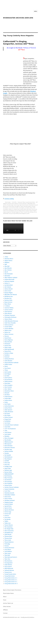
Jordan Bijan (7, 398)
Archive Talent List (8, 603)
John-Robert (7, 389)
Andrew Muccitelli (9, 279)
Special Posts (7, 506)
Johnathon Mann (9, 391)
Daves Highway (8, 340)
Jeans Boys (7, 383)
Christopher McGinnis (10, 317)
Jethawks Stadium (27, 206)
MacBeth (6, 436)
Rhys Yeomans (8, 477)
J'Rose (23, 202)
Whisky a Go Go (33, 212)
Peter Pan (7, 464)
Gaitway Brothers (9, 358)
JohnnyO (6, 392)
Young (10, 213)
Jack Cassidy (7, 372)
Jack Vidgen (7, 374)
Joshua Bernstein (9, 406)
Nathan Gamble (8, 451)
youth (28, 213)
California (16, 203)
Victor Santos (8, 566)
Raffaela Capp (8, 470)
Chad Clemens (8, 311)
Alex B (6, 272)
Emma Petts (7, 351)
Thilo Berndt (7, 534)
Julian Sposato (8, 409)
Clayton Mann (8, 319)
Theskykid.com (8, 532)
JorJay (6, 402)
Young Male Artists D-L (10, 581)
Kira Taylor (7, 415)
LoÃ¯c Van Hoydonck (10, 428)
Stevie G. (6, 515)
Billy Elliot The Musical (10, 294)
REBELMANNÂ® (9, 474)
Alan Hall (6, 266)
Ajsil (5, 264)
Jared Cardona (8, 377)
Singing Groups (8, 502)
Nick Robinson (8, 457)
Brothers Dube (8, 300)
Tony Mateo (7, 549)
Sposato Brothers (9, 510)
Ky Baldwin (7, 421)
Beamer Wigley (8, 292)
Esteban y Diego (8, 353)
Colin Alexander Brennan (11, 321)
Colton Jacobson (8, 324)
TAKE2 (6, 521)
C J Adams (7, 306)
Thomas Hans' (8, 536)
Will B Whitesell (8, 568)
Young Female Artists (30, 202)
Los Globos (27, 207)
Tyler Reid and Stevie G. (10, 557)
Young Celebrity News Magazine (19, 213)
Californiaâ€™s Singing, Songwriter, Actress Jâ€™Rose (18, 42)
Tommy (6, 545)
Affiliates (6, 262)
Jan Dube (6, 375)
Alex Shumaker (8, 273)
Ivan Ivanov (7, 368)
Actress (9, 203)
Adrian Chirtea (8, 260)
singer (4, 212)
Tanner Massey (8, 525)
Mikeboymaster (8, 442)
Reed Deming (8, 476)
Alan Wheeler (8, 268)
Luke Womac (7, 432)
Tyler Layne (7, 553)
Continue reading (9, 198)
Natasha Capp (8, 449)
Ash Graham (7, 287)
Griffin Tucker (8, 364)
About (5, 596)
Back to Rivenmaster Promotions (12, 590)
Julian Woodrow (8, 411)
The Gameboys (8, 527)
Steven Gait (7, 513)
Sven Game (7, 517)
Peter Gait (7, 462)
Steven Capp (7, 511)
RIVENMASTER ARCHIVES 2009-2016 (18, 18)
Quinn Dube (7, 468)
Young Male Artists (9, 576)
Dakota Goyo (7, 330)
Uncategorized (8, 562)
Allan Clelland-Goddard (10, 277)
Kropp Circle (7, 419)
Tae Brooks (7, 519)
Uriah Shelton (8, 564)
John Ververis (8, 387)
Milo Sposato (8, 443)
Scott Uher (7, 491)
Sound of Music (8, 504)
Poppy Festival (22, 210)
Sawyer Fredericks (9, 489)
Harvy (6, 366)
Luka (5, 430)
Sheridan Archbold (9, 500)
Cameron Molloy (8, 307)
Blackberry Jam (8, 296)
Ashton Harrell (8, 289)
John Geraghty (8, 385)
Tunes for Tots (26, 212)
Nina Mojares (8, 459)
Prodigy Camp (8, 466)
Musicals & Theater (9, 447)
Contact (5, 613)
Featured (20, 202)
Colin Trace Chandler (10, 323)
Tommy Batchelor (9, 547)
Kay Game (7, 413)
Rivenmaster (8, 202)
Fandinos (7, 355)
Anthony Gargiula (9, 281)
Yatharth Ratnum (9, 570)
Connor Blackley (8, 328)
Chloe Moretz (8, 313)
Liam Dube (7, 426)
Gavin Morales (8, 360)
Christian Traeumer (9, 315)
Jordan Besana (8, 396)
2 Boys (6, 256)
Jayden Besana (8, 381)
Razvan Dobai (8, 472)
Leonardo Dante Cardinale (11, 425)
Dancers (6, 336)
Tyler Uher (7, 559)
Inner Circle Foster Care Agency (13, 206)
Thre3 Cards (7, 540)
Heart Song (16, 204)
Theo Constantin (9, 530)
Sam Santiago (8, 481)
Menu (35, 11)
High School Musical (23, 204)
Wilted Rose (5, 213)
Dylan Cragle (7, 347)
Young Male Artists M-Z (10, 583)
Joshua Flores (8, 408)
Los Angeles (21, 207)
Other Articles (7, 606)
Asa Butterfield (8, 285)
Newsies (6, 453)
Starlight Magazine (15, 212)
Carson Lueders (8, 309)
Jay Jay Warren (8, 379)
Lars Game (7, 423)
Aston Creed (7, 290)
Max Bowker (7, 440)
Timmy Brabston (9, 542)
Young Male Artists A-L (10, 579)
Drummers (7, 343)
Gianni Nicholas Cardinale (11, 362)
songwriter (8, 212)
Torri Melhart (8, 551)
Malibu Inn (11, 209)
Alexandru (7, 275)
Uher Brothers (8, 561)
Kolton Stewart (8, 417)
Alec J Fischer (8, 270)
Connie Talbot (8, 326)
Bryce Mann (7, 304)
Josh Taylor (7, 404)
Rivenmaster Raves (8, 593)
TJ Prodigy (7, 544)
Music (30, 209)
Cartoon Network (22, 203)
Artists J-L (7, 283)
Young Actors (8, 572)
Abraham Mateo (8, 258)
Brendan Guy (7, 298)
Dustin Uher (7, 345)
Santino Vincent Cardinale (11, 487)
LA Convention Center (13, 207)
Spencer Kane (8, 508)
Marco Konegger (8, 438)
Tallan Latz (7, 523)
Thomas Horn (8, 538)
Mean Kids (26, 209)
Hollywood (31, 204)
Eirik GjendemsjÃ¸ (9, 349)
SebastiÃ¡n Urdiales (9, 494)
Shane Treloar (8, 498)
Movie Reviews (8, 445)
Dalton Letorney (8, 334)
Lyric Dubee (7, 434)
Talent (21, 212)
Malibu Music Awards (18, 209)
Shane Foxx (7, 496)
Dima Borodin (8, 341)
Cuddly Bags (29, 203)
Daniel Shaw (7, 338)
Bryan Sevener (8, 302)
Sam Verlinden (8, 483)
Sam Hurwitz (7, 479)
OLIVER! (6, 460)
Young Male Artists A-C (10, 578)
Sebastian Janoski (9, 493)
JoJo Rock (7, 394)
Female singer (10, 204)
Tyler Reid (7, 555)
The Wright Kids (8, 528)
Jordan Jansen (8, 400)
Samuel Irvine (8, 485)
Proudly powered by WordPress (27, 617)
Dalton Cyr (7, 332)
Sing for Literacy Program (31, 210)
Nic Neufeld (7, 455)
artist (12, 203)
